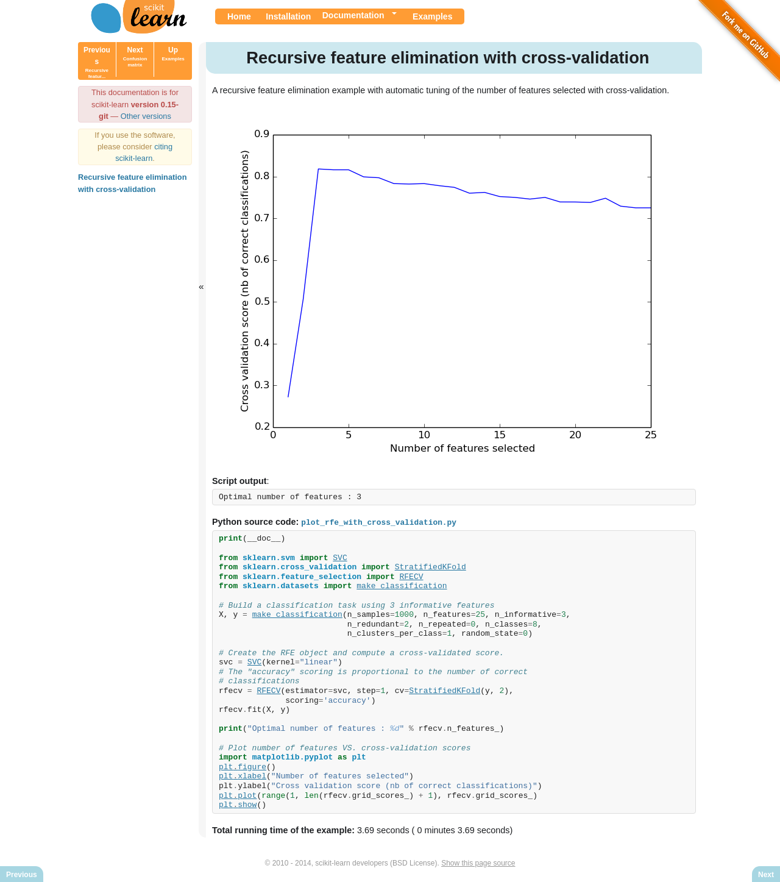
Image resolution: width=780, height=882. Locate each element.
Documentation (353, 15)
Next (135, 57)
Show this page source (478, 862)
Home (239, 16)
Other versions (146, 116)
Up (172, 54)
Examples (432, 16)
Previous (96, 62)
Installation (288, 16)
